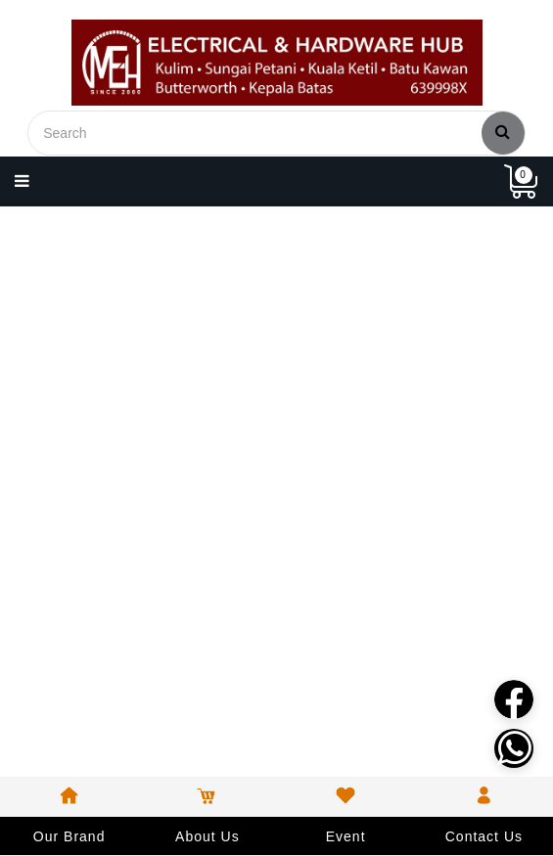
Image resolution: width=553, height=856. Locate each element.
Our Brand (69, 836)
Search (503, 131)
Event (346, 836)
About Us (207, 836)
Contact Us (484, 836)
